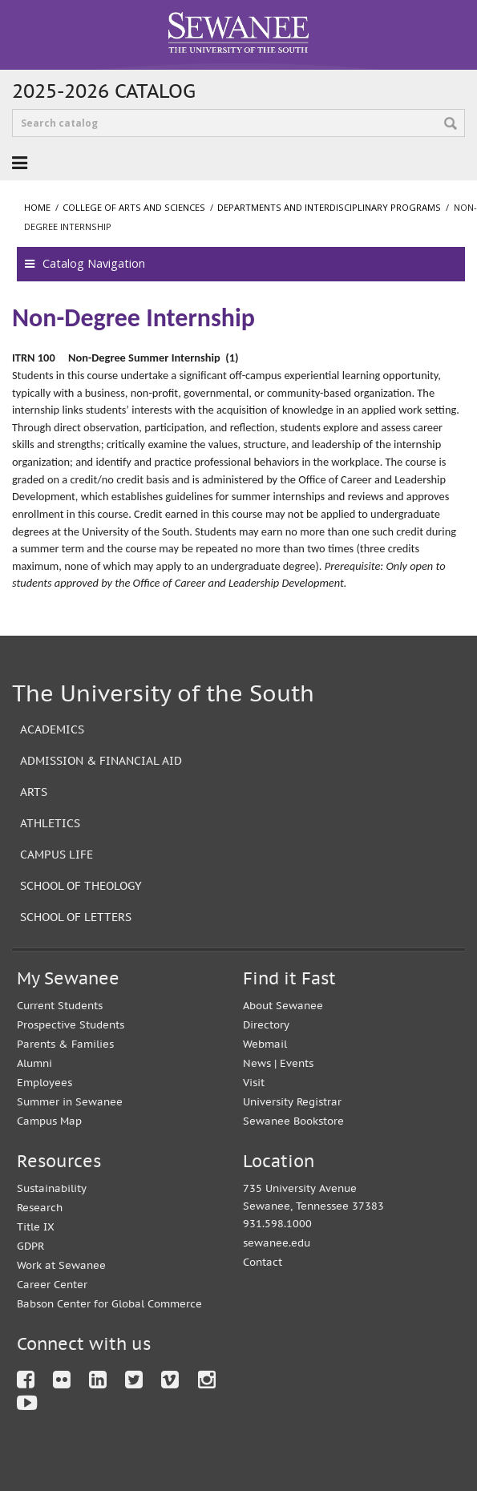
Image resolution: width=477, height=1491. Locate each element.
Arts (33, 791)
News (257, 1063)
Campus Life (56, 854)
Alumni (34, 1063)
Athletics (50, 822)
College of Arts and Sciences (134, 207)
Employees (44, 1082)
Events (296, 1063)
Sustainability (52, 1188)
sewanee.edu (276, 1243)
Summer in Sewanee (70, 1102)
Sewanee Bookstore (293, 1121)
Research (40, 1207)
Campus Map (49, 1121)
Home (37, 207)
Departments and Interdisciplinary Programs (329, 207)
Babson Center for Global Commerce (109, 1304)
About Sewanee (283, 1005)
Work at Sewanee (61, 1265)
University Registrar (292, 1102)
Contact (262, 1262)
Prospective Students (70, 1025)
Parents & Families (65, 1044)
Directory (266, 1025)
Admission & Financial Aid (101, 760)
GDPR (30, 1246)
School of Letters (75, 916)
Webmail (265, 1044)
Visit (254, 1082)
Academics (52, 729)
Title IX (36, 1227)
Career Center (52, 1284)
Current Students (60, 1005)
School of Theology (81, 885)
